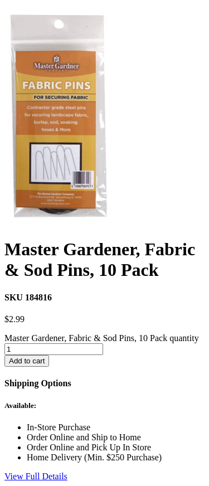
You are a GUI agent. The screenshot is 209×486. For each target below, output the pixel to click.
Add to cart (27, 361)
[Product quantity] (53, 349)
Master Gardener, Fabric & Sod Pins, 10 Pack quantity (101, 338)
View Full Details (35, 476)
